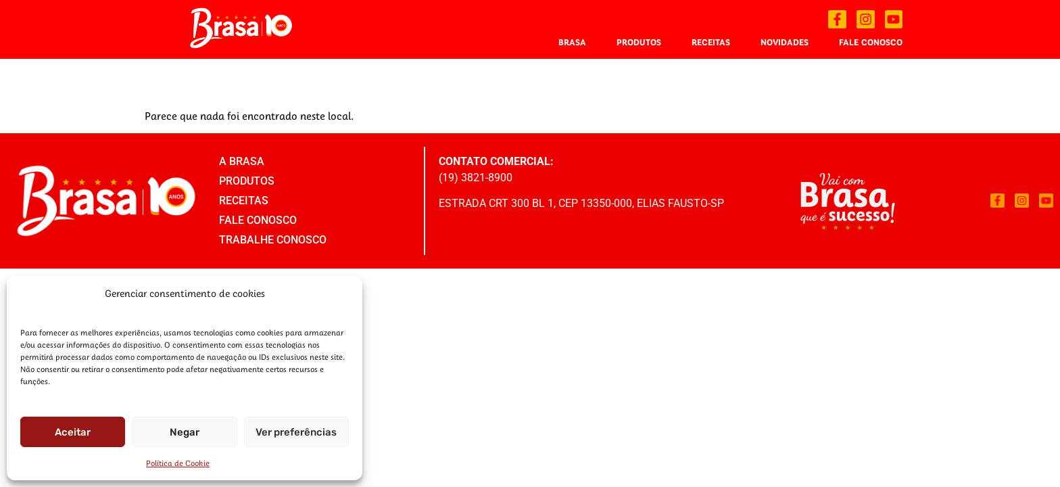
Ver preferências (296, 432)
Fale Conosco (870, 42)
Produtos (639, 42)
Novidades (785, 42)
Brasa (572, 42)
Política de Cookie (178, 463)
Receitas (711, 42)
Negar (184, 432)
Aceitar (73, 432)
